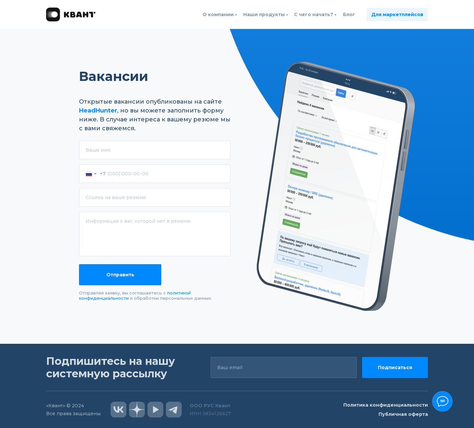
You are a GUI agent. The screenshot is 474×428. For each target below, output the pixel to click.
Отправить (120, 275)
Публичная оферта (403, 414)
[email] (284, 367)
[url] (154, 197)
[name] (154, 150)
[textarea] (154, 234)
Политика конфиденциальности (385, 405)
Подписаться (395, 367)
